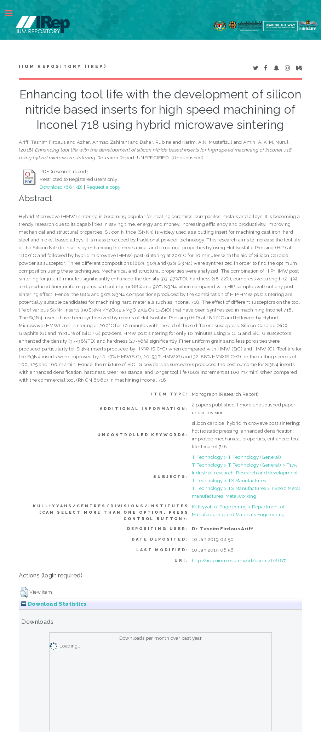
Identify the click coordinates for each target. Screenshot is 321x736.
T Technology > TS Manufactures (229, 480)
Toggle (12, 13)
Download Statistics (53, 604)
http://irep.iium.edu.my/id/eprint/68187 (239, 560)
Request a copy (103, 187)
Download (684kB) (61, 187)
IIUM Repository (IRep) (63, 66)
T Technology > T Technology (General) (236, 457)
